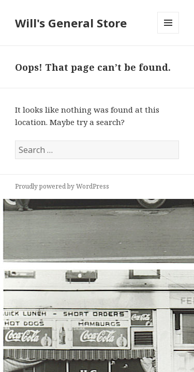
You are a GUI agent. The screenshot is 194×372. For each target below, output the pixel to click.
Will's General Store (71, 22)
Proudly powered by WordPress (62, 186)
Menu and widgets (168, 33)
